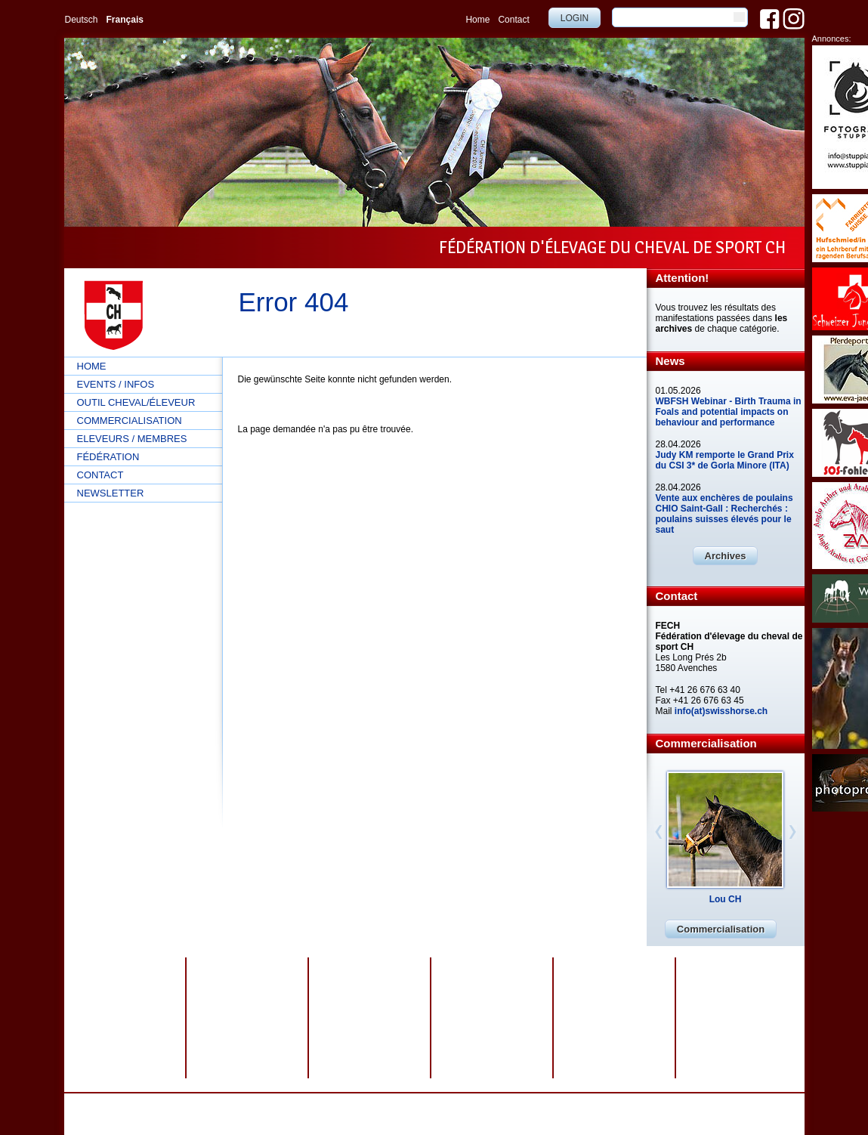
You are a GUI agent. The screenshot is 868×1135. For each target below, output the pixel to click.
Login (574, 18)
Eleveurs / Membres (132, 438)
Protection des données (342, 1104)
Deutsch (81, 19)
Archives (725, 555)
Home (477, 19)
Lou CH (725, 899)
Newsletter (110, 493)
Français (125, 19)
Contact (513, 19)
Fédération (108, 456)
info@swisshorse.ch (627, 1114)
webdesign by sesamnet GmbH (564, 1104)
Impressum (418, 1104)
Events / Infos (116, 384)
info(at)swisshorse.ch (721, 711)
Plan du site (472, 1104)
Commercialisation (129, 420)
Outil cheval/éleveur (136, 402)
